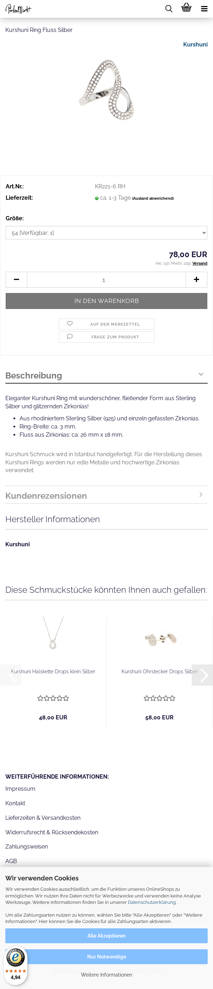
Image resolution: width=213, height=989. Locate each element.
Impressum (20, 788)
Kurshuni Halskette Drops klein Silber (53, 671)
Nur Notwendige (106, 957)
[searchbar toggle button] (169, 9)
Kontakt (15, 803)
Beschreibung (33, 375)
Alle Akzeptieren (106, 936)
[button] (16, 280)
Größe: (15, 218)
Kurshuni (195, 44)
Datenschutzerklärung (152, 902)
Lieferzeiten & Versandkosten (42, 817)
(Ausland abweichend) (153, 198)
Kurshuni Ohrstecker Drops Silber (160, 671)
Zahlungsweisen (26, 846)
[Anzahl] (106, 280)
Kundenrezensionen (46, 496)
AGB (11, 861)
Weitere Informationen (106, 975)
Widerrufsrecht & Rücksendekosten (51, 832)
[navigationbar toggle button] (204, 9)
